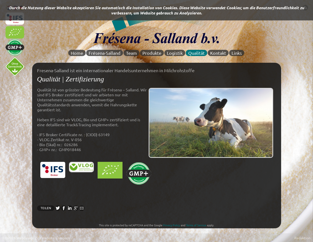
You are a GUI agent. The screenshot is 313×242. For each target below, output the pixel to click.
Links (237, 53)
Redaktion (302, 238)
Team (131, 53)
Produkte (151, 53)
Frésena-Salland (105, 53)
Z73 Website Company (52, 238)
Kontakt (218, 53)
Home (77, 53)
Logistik (175, 53)
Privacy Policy (171, 225)
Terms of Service (196, 225)
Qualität (196, 53)
